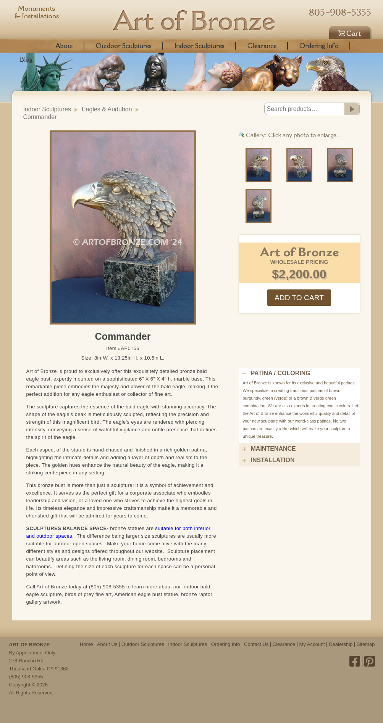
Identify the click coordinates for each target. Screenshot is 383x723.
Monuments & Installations (37, 13)
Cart (351, 31)
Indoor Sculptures (200, 46)
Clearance (261, 46)
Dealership (340, 644)
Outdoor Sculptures (124, 46)
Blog (26, 59)
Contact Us (256, 644)
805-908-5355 (340, 12)
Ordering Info (319, 46)
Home (86, 644)
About (64, 46)
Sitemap (366, 644)
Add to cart (299, 298)
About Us (107, 644)
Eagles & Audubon (107, 109)
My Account (312, 644)
